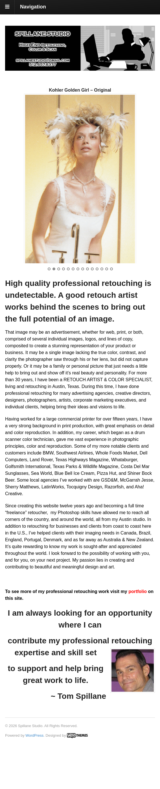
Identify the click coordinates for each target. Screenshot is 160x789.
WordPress (34, 776)
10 (92, 309)
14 (111, 309)
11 (97, 309)
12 (101, 309)
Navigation (33, 7)
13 (106, 309)
